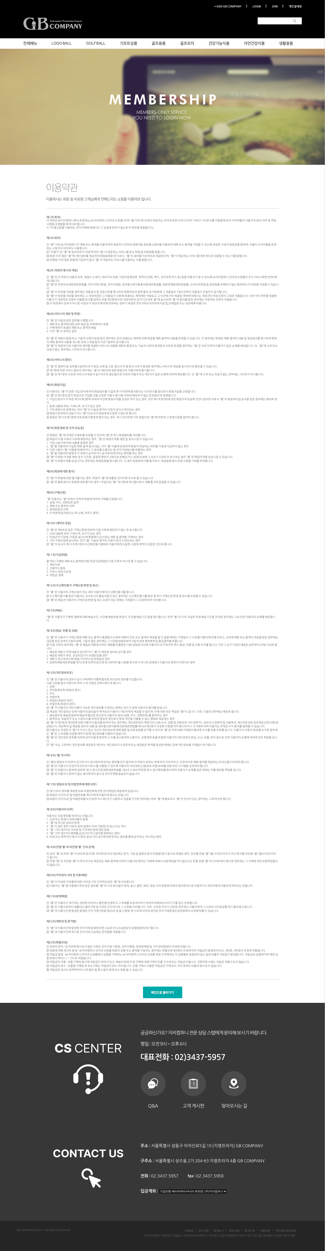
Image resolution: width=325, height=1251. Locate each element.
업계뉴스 (219, 1230)
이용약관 (265, 1230)
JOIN (275, 6)
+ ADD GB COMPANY (227, 6)
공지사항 (203, 1230)
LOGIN (257, 6)
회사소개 (249, 1230)
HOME (189, 1230)
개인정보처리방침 (285, 1230)
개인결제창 (295, 6)
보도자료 (234, 1230)
